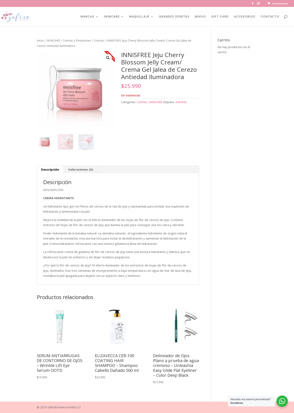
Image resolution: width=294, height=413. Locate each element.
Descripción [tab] (50, 169)
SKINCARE (112, 16)
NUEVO (200, 16)
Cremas (99, 40)
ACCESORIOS (244, 16)
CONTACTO (270, 16)
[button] (108, 58)
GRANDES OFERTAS (174, 16)
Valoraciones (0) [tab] (80, 169)
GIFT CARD (220, 16)
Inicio (40, 40)
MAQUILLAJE (139, 16)
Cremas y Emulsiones (77, 40)
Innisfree (181, 102)
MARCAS (87, 16)
